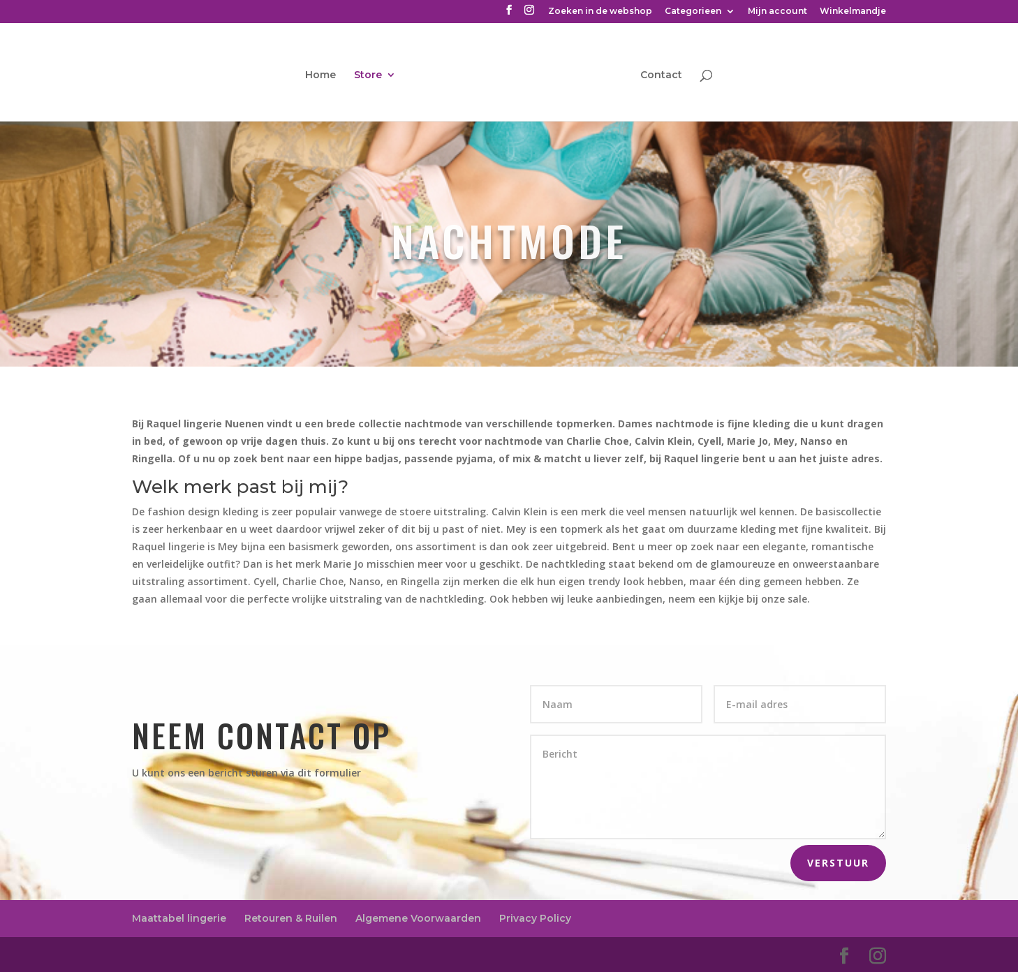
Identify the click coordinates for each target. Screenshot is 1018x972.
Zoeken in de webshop (600, 11)
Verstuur (838, 862)
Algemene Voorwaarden (418, 918)
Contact (661, 75)
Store (368, 75)
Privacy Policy (535, 918)
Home (320, 75)
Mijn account (777, 11)
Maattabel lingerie (179, 918)
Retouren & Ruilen (290, 918)
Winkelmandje (853, 11)
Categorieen (693, 11)
